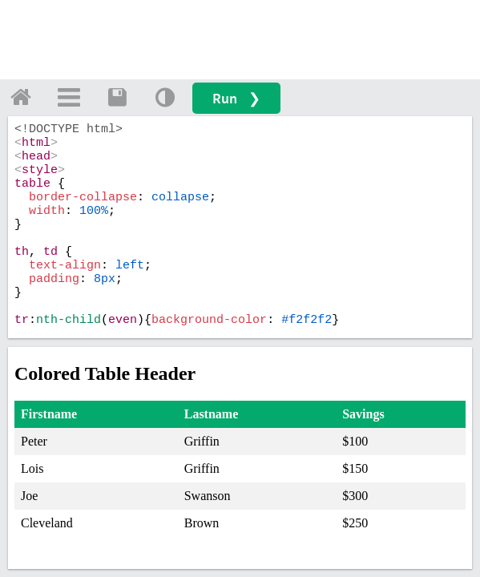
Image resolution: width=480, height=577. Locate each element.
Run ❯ (236, 98)
